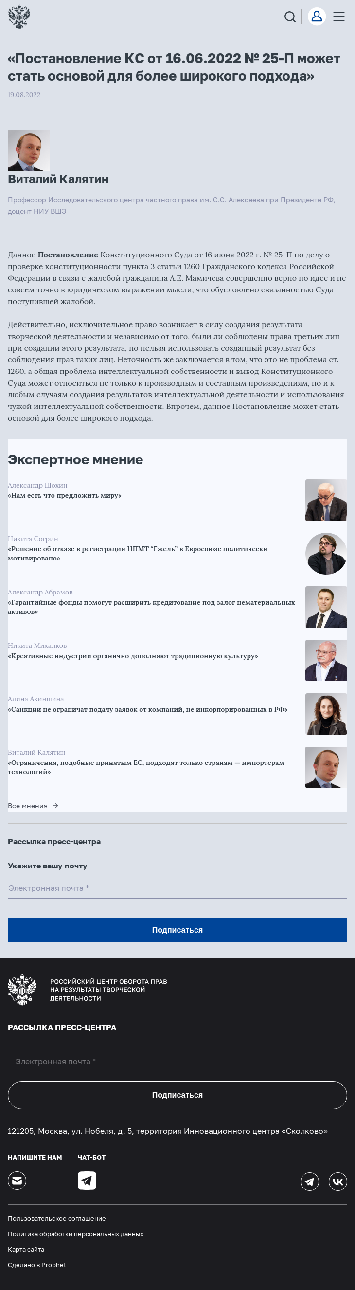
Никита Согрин (33, 538)
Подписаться (177, 1095)
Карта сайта (26, 1249)
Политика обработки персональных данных (75, 1234)
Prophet (53, 1265)
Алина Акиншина (36, 699)
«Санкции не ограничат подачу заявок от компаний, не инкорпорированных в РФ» (148, 709)
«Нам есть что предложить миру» (65, 495)
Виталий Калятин (36, 752)
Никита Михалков (37, 645)
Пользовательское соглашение (57, 1218)
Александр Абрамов (40, 592)
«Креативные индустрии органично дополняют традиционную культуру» (133, 655)
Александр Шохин (38, 485)
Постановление (67, 254)
